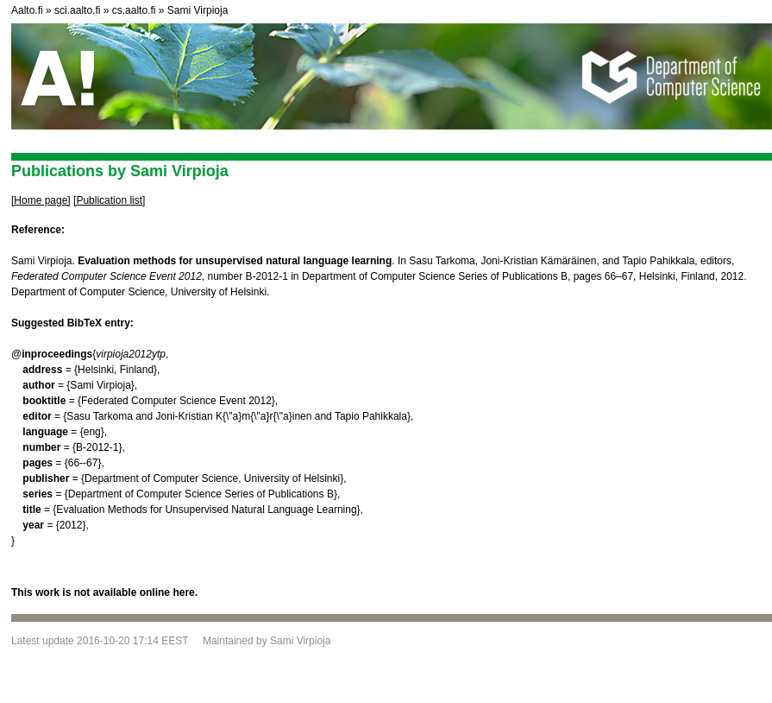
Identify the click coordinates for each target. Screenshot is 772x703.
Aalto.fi (27, 10)
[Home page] (41, 200)
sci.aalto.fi (77, 10)
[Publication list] (109, 200)
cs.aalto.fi (134, 10)
